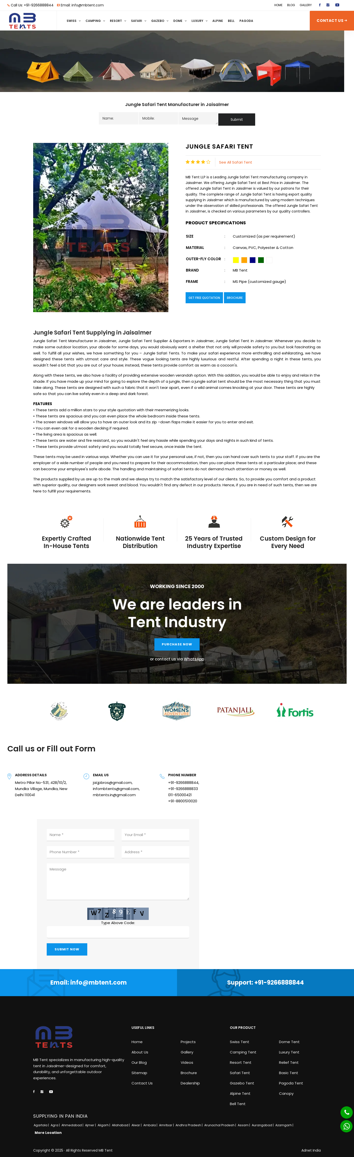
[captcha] (118, 930)
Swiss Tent (239, 1039)
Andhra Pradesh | (189, 1123)
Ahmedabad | (72, 1123)
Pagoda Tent (291, 1081)
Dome (177, 21)
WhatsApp (194, 656)
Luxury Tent (289, 1050)
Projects (188, 1039)
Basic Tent (288, 1070)
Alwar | (137, 1123)
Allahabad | (121, 1123)
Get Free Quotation (204, 295)
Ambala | (150, 1123)
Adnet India (311, 1147)
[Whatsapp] (343, 1123)
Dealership (190, 1081)
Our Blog (139, 1060)
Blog (291, 5)
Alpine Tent (240, 1091)
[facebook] (320, 5)
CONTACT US (332, 20)
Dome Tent (289, 1039)
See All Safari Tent (235, 159)
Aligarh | (104, 1123)
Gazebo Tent (242, 1081)
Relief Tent (289, 1060)
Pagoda (246, 21)
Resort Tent (240, 1060)
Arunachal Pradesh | (220, 1123)
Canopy (286, 1091)
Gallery (306, 5)
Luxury (197, 21)
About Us (140, 1050)
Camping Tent (243, 1050)
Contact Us (142, 1081)
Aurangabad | (263, 1123)
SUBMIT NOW (67, 946)
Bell (231, 21)
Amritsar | (167, 1123)
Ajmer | (91, 1123)
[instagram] (327, 5)
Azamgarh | (284, 1123)
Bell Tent (238, 1101)
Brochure (235, 295)
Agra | (55, 1123)
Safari (136, 21)
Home (278, 5)
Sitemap (139, 1070)
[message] (198, 117)
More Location (48, 1130)
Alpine (217, 21)
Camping (93, 21)
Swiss (71, 21)
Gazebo (157, 21)
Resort (116, 21)
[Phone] (342, 1109)
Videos (187, 1060)
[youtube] (337, 5)
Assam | (244, 1123)
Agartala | (42, 1123)
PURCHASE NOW (177, 641)
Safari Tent (240, 1070)
